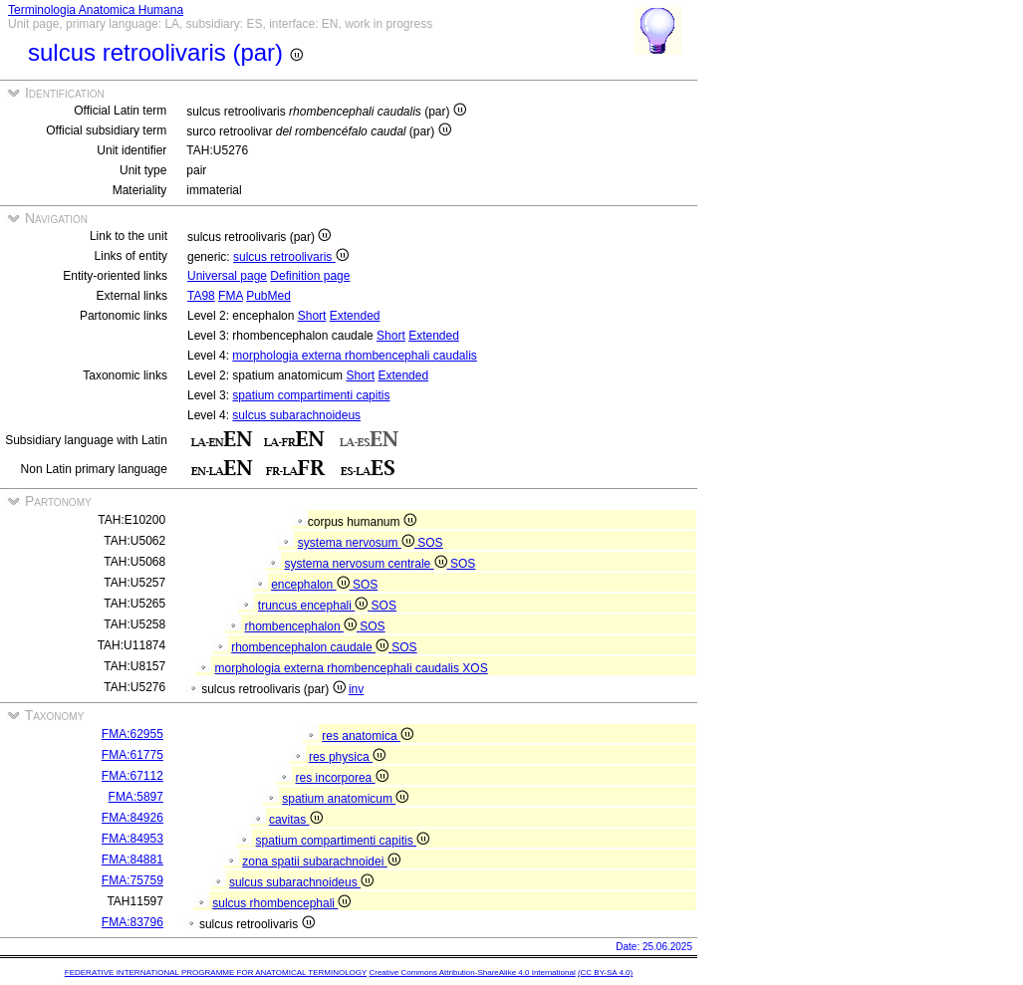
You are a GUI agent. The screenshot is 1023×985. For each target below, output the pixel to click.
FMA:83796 (132, 922)
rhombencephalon (303, 626)
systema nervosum (357, 543)
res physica (347, 757)
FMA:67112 (132, 776)
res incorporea (342, 778)
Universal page (227, 276)
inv (356, 689)
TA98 (201, 296)
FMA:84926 (132, 818)
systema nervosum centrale (367, 564)
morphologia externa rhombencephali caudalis (354, 356)
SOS (429, 543)
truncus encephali (315, 606)
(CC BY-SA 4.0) (605, 972)
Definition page (310, 276)
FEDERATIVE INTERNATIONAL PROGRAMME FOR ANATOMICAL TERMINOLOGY (216, 972)
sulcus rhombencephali (281, 903)
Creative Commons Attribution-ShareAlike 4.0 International (472, 972)
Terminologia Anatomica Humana (95, 10)
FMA (230, 296)
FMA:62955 (132, 734)
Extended (355, 316)
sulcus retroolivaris (291, 257)
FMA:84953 (132, 839)
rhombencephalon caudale (311, 647)
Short (312, 316)
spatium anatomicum (345, 799)
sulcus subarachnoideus (296, 415)
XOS (474, 668)
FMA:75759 (132, 880)
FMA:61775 (132, 755)
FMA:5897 (136, 797)
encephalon (312, 585)
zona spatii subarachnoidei (320, 861)
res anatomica (367, 736)
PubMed (268, 296)
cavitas (296, 820)
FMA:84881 (132, 859)
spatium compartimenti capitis (310, 395)
